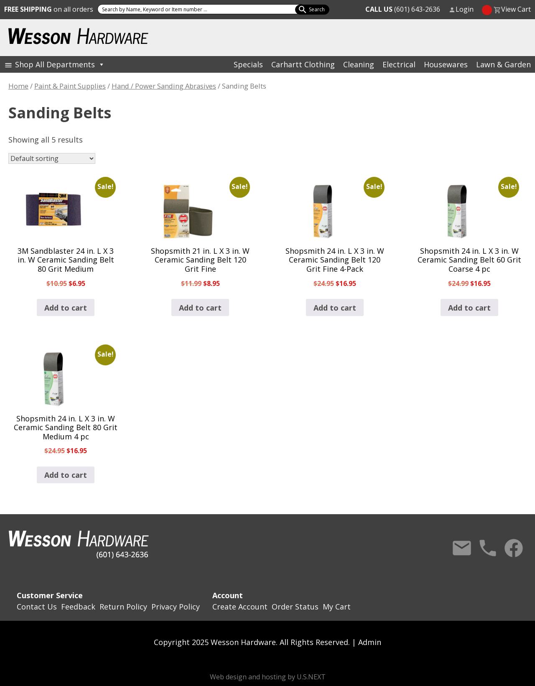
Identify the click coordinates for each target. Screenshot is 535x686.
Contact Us (462, 548)
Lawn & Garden (503, 64)
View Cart (516, 9)
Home (18, 86)
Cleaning (358, 64)
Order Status (295, 607)
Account (227, 595)
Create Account (240, 607)
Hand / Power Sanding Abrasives (164, 86)
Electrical (398, 64)
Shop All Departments (60, 64)
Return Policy (123, 607)
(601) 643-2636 (402, 9)
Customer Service (50, 595)
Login (465, 9)
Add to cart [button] (65, 308)
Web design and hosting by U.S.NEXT (268, 676)
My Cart (337, 607)
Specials (248, 64)
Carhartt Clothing (303, 64)
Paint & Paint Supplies (70, 86)
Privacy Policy (175, 607)
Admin (369, 642)
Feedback (78, 607)
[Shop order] (51, 158)
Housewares (446, 64)
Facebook (514, 548)
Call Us (488, 548)
